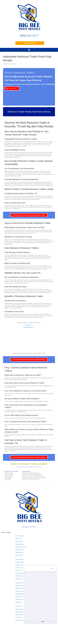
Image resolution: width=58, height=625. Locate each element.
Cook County (18, 606)
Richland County (19, 552)
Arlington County (19, 549)
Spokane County (19, 612)
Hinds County (18, 602)
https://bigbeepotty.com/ (29, 327)
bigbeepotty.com (26, 526)
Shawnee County (19, 599)
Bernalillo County (19, 591)
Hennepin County (19, 576)
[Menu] (29, 50)
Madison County (19, 541)
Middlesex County (19, 544)
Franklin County (19, 596)
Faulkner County (19, 565)
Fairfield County (19, 609)
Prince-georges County (20, 546)
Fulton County (18, 570)
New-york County (19, 559)
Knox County (18, 617)
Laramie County (19, 578)
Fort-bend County (19, 536)
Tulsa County (18, 538)
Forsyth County (19, 567)
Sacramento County (20, 573)
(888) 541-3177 (29, 35)
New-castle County (19, 594)
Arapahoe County (19, 562)
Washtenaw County (20, 585)
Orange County (19, 555)
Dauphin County (19, 583)
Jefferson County (19, 620)
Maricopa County (19, 614)
